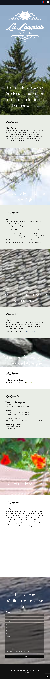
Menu (37, 2)
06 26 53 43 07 (25, 672)
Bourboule (27, 331)
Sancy (33, 331)
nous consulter (29, 382)
